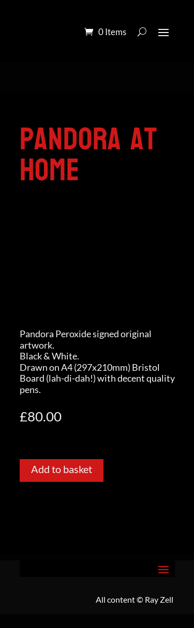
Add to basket (61, 469)
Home (31, 98)
